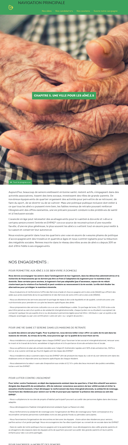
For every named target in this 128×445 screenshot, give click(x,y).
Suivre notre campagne (106, 11)
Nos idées (47, 11)
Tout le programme (22, 182)
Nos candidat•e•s (64, 11)
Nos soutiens (83, 11)
